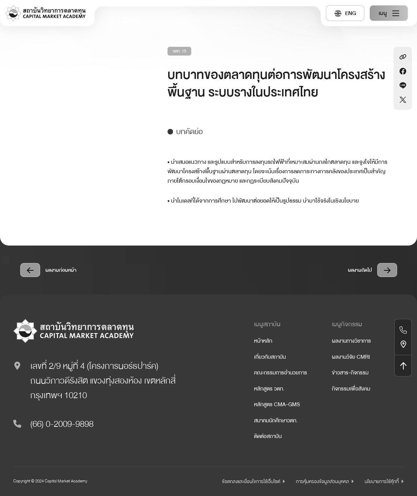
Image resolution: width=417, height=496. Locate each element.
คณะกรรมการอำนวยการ (280, 372)
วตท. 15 (179, 51)
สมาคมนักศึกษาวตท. (276, 420)
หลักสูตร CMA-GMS (277, 404)
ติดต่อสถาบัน (268, 436)
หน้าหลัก (263, 340)
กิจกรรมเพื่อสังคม (351, 388)
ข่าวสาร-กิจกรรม (350, 372)
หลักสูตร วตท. (269, 388)
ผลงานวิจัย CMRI (351, 357)
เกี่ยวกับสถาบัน (270, 357)
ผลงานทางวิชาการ (351, 340)
